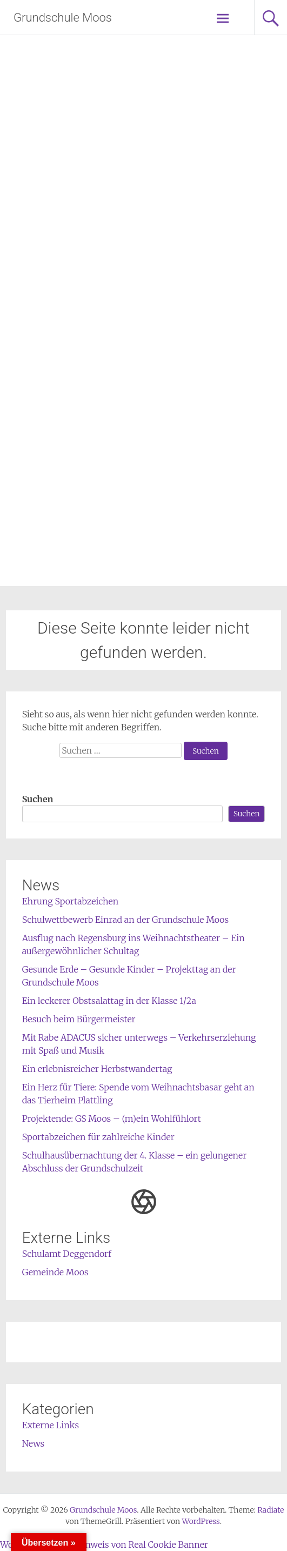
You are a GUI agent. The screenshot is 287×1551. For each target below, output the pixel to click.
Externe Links (50, 1425)
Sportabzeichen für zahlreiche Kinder (98, 1136)
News (33, 1443)
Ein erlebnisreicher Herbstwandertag (97, 1068)
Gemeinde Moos (55, 1272)
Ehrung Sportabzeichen (70, 901)
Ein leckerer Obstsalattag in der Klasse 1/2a (109, 1000)
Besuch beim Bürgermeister (79, 1019)
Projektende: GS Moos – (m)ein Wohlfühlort (111, 1118)
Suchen (38, 799)
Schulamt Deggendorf (66, 1253)
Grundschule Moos (63, 17)
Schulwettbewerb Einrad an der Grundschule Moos (125, 919)
